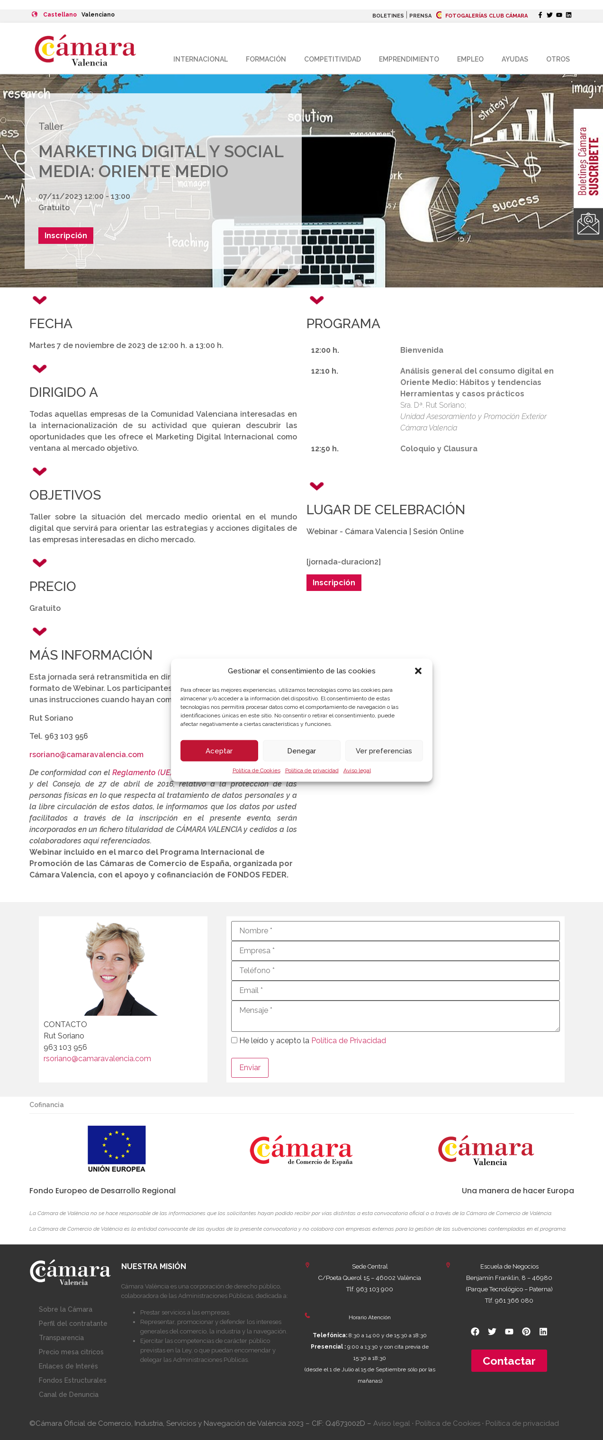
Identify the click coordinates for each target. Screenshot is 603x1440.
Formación (266, 59)
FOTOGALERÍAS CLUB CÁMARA (482, 16)
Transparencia (61, 1338)
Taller (50, 126)
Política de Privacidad (348, 1040)
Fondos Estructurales (73, 1380)
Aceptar (219, 750)
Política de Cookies (256, 770)
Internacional (200, 59)
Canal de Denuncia (69, 1394)
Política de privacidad (312, 770)
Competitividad (332, 59)
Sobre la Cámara (65, 1309)
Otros (558, 59)
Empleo (470, 59)
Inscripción (66, 235)
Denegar (301, 750)
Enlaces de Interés (68, 1366)
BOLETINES (388, 16)
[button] (418, 671)
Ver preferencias (384, 750)
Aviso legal (357, 770)
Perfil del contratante (73, 1323)
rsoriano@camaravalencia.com (86, 754)
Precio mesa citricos (71, 1352)
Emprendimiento (409, 59)
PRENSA (420, 16)
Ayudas (515, 59)
